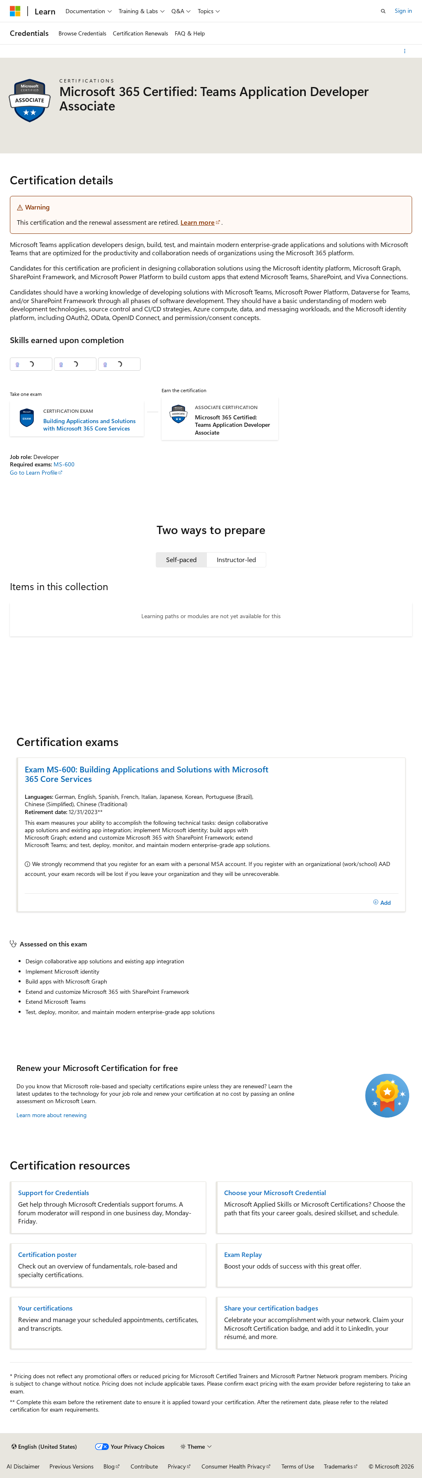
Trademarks (338, 1466)
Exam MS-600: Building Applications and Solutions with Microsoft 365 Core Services (146, 773)
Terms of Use (297, 1466)
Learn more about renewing (51, 1115)
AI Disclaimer (23, 1466)
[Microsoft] (15, 11)
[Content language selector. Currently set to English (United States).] (44, 1446)
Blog (109, 1466)
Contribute (144, 1466)
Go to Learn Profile (33, 472)
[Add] (381, 902)
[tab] (181, 559)
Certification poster (47, 1254)
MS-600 (64, 464)
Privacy (177, 1466)
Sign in (403, 10)
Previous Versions (71, 1466)
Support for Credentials (53, 1193)
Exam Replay (243, 1254)
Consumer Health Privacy (233, 1466)
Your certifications (45, 1308)
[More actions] (405, 51)
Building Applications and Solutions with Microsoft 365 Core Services (89, 424)
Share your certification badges (271, 1308)
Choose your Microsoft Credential (275, 1193)
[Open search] (383, 11)
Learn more (198, 222)
